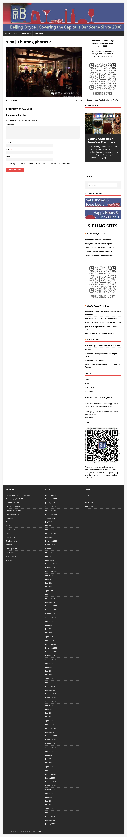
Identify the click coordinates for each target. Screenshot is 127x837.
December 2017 (51, 694)
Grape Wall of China (98, 306)
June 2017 (49, 713)
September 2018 (51, 659)
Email (8, 149)
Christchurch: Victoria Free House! (99, 255)
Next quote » (89, 417)
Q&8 (7, 533)
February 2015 (50, 816)
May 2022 (48, 525)
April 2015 (49, 808)
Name (8, 142)
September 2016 (51, 747)
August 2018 (49, 663)
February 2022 (50, 533)
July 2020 (48, 579)
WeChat (114, 475)
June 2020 (49, 583)
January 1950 (50, 824)
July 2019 (48, 625)
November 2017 (51, 698)
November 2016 (51, 740)
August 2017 (49, 705)
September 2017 (51, 701)
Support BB (38, 33)
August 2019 (49, 621)
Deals (16, 33)
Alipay (108, 100)
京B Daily (9, 560)
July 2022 (48, 522)
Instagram (109, 54)
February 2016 (50, 774)
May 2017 (48, 717)
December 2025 (51, 499)
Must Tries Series (12, 529)
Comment (10, 124)
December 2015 (51, 782)
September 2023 (51, 506)
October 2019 (50, 614)
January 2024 (50, 503)
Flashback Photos (12, 503)
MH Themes (38, 832)
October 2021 (50, 548)
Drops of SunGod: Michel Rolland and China (103, 322)
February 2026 (50, 495)
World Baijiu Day (96, 233)
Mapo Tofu (10, 525)
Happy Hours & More (13, 514)
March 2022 (49, 529)
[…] (108, 157)
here (100, 472)
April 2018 (49, 678)
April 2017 (49, 721)
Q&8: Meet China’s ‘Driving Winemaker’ (101, 318)
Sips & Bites (26, 33)
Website (9, 156)
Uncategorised (11, 548)
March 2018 (49, 682)
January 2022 (50, 537)
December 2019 (51, 606)
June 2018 (49, 671)
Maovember (93, 339)
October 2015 (50, 789)
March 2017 (49, 724)
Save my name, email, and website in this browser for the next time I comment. (39, 163)
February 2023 (50, 510)
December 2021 (51, 541)
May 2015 (48, 805)
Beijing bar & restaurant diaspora (18, 495)
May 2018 (48, 675)
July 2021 (48, 552)
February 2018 (50, 686)
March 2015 (49, 812)
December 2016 (51, 736)
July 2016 (48, 755)
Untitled (88, 349)
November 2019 (51, 610)
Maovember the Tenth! (94, 360)
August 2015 (49, 793)
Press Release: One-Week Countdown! (100, 247)
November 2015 (51, 786)
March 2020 (49, 594)
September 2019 (51, 617)
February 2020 (50, 598)
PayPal (89, 478)
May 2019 (48, 633)
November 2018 (51, 652)
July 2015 (48, 797)
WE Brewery (10, 552)
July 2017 (48, 709)
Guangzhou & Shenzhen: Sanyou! (98, 243)
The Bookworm (11, 541)
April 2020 (49, 591)
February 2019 (50, 644)
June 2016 (49, 759)
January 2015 (50, 820)
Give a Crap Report (13, 506)
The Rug (9, 545)
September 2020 (51, 571)
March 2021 (49, 560)
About (7, 33)
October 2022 (50, 518)
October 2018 (50, 656)
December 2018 (51, 648)
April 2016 (49, 766)
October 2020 (50, 568)
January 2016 (50, 778)
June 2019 (49, 629)
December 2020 (51, 564)
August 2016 (49, 751)
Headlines (9, 518)
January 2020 (50, 602)
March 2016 (49, 770)
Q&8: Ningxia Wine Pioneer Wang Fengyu (102, 333)
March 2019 (49, 640)
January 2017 (50, 732)
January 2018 (50, 690)
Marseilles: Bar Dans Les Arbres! (98, 239)
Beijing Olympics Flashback (16, 499)
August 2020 (49, 575)
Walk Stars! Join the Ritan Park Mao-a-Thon (102, 345)
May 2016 (48, 763)
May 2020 (48, 587)
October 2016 (50, 743)
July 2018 (48, 667)
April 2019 (49, 636)
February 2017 (50, 728)
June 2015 (49, 801)
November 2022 (51, 514)
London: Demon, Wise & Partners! (98, 251)
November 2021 (51, 545)
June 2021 (49, 556)
